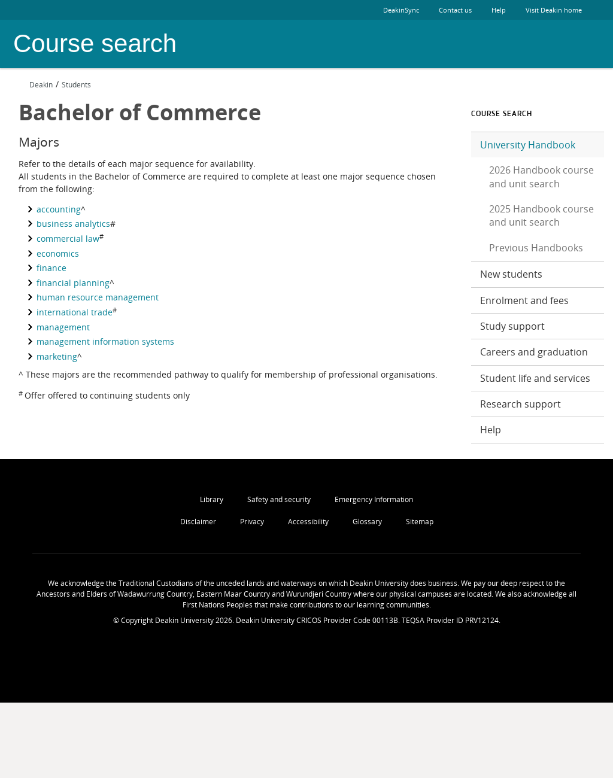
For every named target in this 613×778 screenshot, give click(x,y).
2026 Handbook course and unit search (541, 176)
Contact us (455, 9)
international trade (75, 312)
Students (76, 84)
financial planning (73, 282)
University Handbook (527, 144)
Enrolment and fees (524, 300)
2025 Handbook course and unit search (541, 215)
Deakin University (570, 44)
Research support (520, 404)
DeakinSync (401, 9)
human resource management (98, 297)
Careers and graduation (534, 351)
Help (498, 9)
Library (211, 499)
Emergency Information (374, 499)
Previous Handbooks (536, 247)
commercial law (68, 238)
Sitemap (419, 521)
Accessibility (308, 521)
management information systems (105, 341)
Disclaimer (198, 521)
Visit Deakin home (563, 9)
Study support (512, 326)
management (63, 327)
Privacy (252, 521)
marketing (57, 356)
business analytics (73, 223)
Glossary (367, 521)
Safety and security (279, 499)
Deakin (36, 84)
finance (51, 267)
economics (58, 253)
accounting (59, 209)
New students (511, 274)
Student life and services (535, 378)
